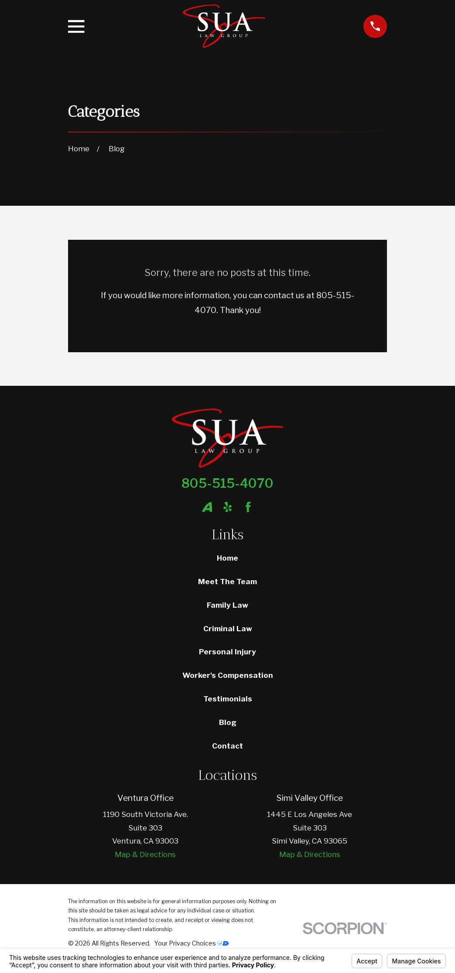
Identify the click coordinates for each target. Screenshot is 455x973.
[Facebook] (248, 507)
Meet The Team (227, 581)
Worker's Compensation (227, 675)
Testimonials (227, 698)
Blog (227, 722)
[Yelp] (227, 507)
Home (227, 558)
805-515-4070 (227, 483)
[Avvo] (207, 507)
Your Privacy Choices (191, 943)
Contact (227, 746)
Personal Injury (227, 651)
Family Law (227, 605)
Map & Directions (145, 854)
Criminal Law (227, 628)
